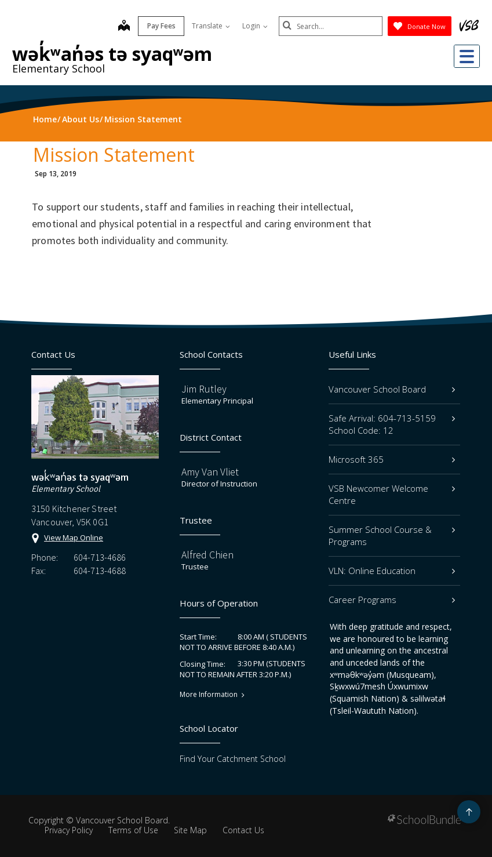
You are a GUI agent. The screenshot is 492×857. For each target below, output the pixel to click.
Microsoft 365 (392, 459)
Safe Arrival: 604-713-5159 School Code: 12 (392, 424)
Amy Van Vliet (210, 471)
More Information (209, 694)
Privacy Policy (69, 830)
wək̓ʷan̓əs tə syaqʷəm (112, 53)
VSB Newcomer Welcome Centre (392, 494)
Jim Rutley (204, 388)
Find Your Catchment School (233, 758)
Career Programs (392, 599)
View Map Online (73, 537)
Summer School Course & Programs (392, 535)
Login (254, 26)
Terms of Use (133, 830)
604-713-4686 (100, 557)
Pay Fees (161, 26)
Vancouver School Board (392, 389)
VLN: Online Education (392, 570)
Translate (210, 26)
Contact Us (243, 830)
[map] (123, 27)
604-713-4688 (100, 570)
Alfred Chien (207, 554)
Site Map (190, 830)
